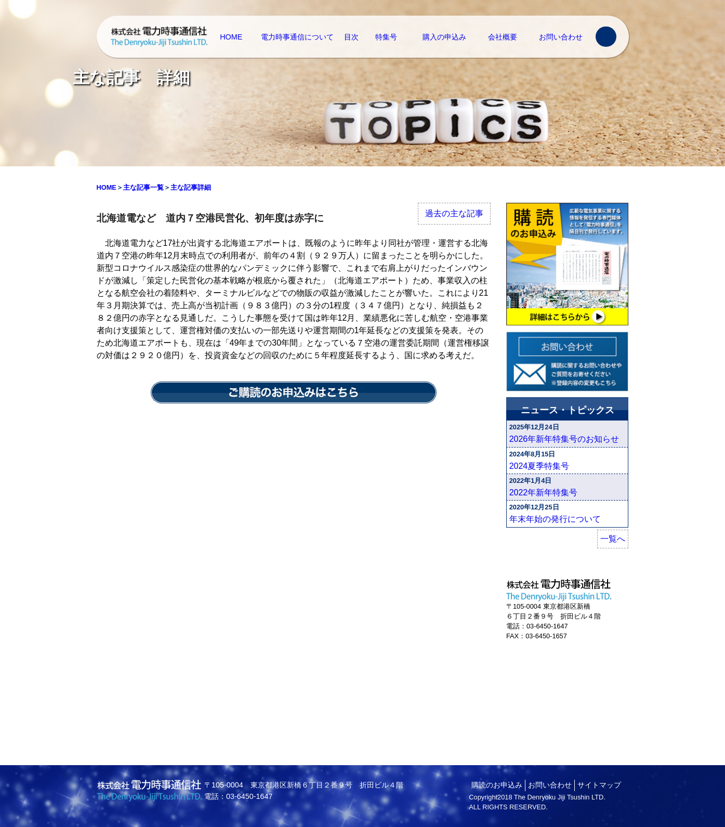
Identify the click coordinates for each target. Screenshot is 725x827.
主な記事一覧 (143, 187)
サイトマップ (599, 785)
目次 (351, 37)
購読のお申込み (496, 785)
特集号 (386, 37)
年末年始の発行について (555, 519)
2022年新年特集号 (543, 492)
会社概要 (502, 37)
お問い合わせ (561, 37)
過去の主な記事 (454, 213)
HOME (231, 37)
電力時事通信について (297, 37)
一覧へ (612, 538)
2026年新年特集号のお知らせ (564, 439)
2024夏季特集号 (539, 466)
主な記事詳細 (190, 187)
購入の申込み (444, 37)
